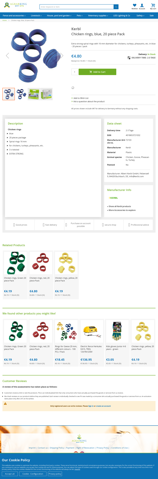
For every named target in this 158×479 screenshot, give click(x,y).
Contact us (43, 447)
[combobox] (79, 6)
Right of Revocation (85, 447)
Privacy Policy (103, 447)
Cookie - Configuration (32, 473)
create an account (103, 406)
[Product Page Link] (15, 273)
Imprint (32, 447)
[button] (7, 55)
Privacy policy (55, 473)
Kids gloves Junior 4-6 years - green (116, 347)
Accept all (10, 473)
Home (4, 20)
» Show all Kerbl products (119, 206)
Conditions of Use (119, 447)
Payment (70, 447)
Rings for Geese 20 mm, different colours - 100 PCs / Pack (66, 349)
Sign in (91, 406)
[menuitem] (13, 15)
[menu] (79, 15)
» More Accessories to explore (121, 210)
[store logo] (16, 4)
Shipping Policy (57, 447)
